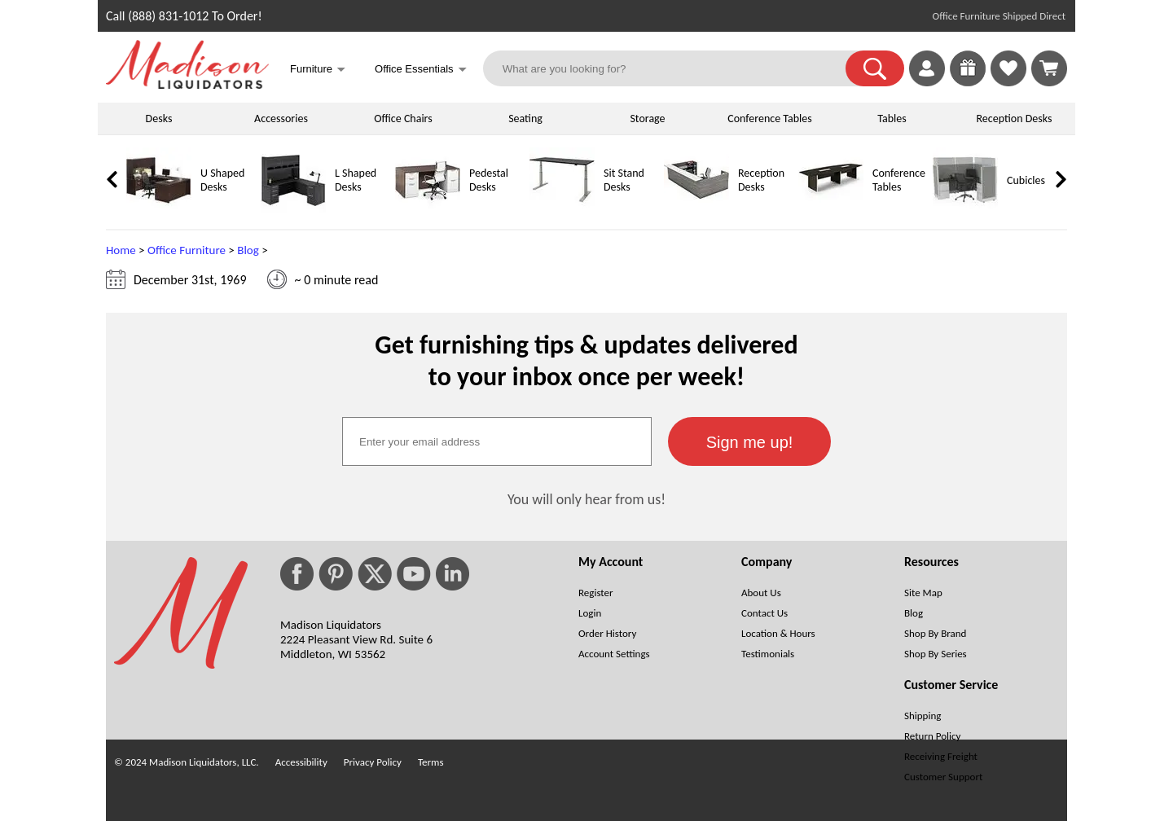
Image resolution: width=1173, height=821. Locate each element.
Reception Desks (1014, 118)
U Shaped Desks (222, 180)
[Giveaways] (968, 82)
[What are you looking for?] (674, 68)
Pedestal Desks (488, 180)
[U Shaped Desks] (158, 209)
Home (121, 250)
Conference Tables (769, 118)
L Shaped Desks (355, 180)
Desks (159, 118)
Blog (248, 250)
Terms (431, 762)
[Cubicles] (965, 209)
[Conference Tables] (830, 209)
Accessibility (301, 762)
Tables (891, 118)
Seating (525, 118)
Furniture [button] (317, 70)
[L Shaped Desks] (293, 209)
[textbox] (497, 441)
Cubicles (1026, 180)
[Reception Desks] (696, 209)
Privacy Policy (373, 762)
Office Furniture (186, 250)
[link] (1049, 68)
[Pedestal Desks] (427, 209)
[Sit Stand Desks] (562, 209)
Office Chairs (403, 118)
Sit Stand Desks (624, 180)
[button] (875, 68)
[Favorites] (1008, 82)
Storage (647, 118)
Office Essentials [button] (421, 70)
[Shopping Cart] (1049, 68)
